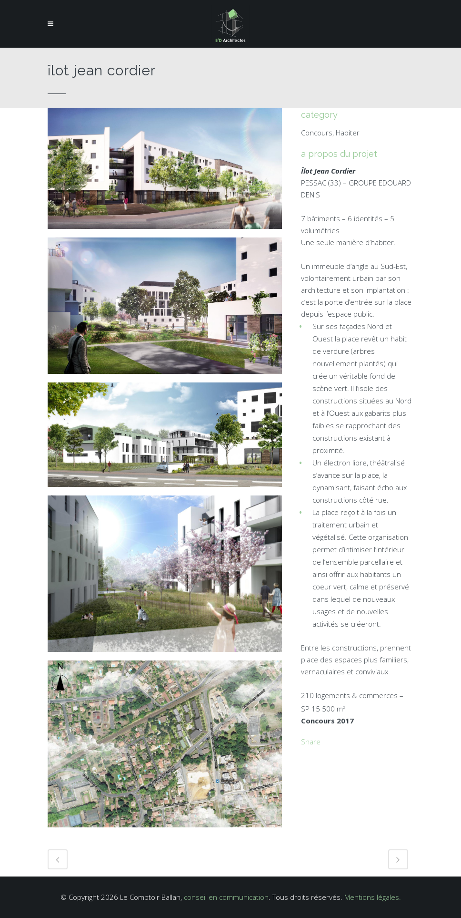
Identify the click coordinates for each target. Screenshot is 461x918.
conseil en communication (226, 897)
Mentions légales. (372, 897)
